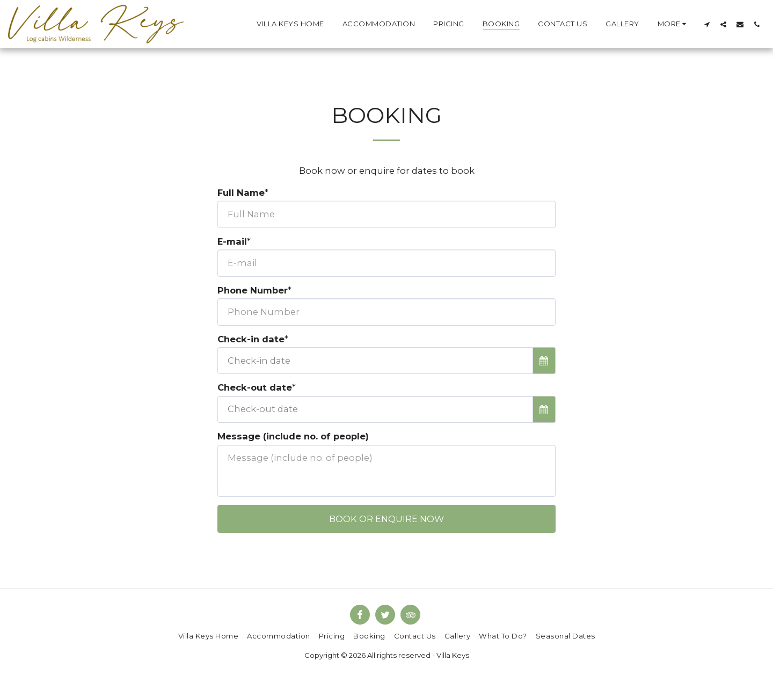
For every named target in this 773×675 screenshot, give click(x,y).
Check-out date (254, 387)
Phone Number (252, 290)
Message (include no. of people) (293, 436)
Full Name (241, 192)
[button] (706, 24)
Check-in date (251, 339)
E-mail (232, 241)
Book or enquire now (386, 518)
